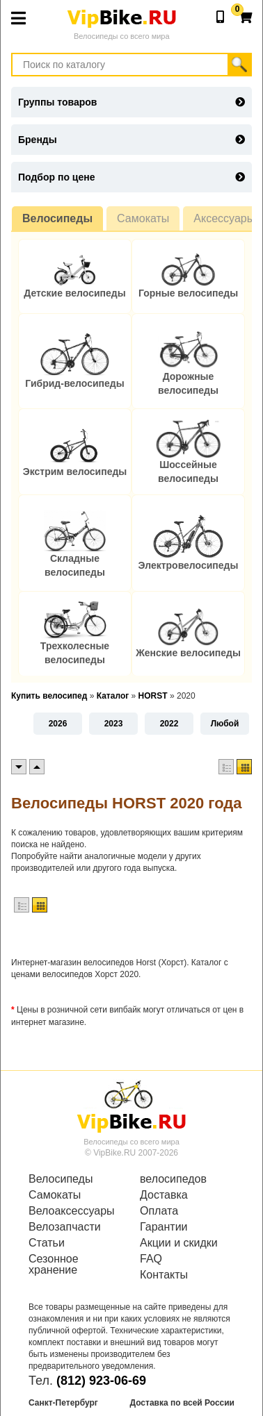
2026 (58, 723)
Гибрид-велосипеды (74, 383)
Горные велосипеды (188, 293)
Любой (225, 723)
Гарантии (164, 1227)
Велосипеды (57, 218)
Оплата (159, 1211)
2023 (113, 723)
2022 (169, 723)
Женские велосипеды (188, 652)
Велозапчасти (65, 1227)
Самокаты (143, 218)
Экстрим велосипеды (75, 471)
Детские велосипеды (74, 293)
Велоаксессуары (72, 1211)
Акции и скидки (179, 1243)
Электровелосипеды (188, 565)
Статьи (47, 1243)
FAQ (151, 1259)
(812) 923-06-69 (101, 1381)
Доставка (164, 1195)
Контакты (164, 1275)
